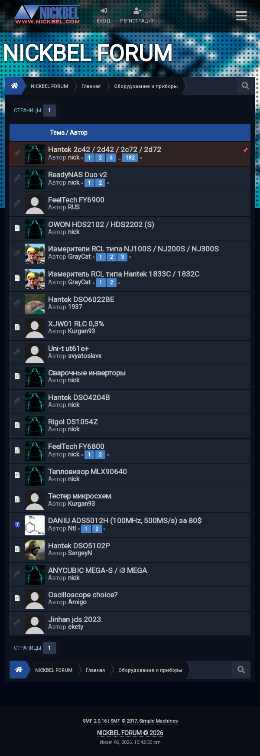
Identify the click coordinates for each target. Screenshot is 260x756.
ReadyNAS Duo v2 (77, 174)
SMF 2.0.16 (95, 721)
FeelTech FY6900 (76, 200)
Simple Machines (158, 721)
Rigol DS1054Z (73, 421)
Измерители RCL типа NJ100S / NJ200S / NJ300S (133, 248)
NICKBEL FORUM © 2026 (130, 733)
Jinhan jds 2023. (75, 619)
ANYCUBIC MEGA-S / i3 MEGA (97, 570)
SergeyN (80, 553)
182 (130, 158)
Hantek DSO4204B (79, 397)
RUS (74, 207)
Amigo (77, 602)
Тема (57, 132)
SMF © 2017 (123, 721)
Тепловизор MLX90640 (87, 471)
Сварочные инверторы (87, 372)
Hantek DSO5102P (79, 545)
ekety (75, 627)
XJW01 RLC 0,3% (76, 323)
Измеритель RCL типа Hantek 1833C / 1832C (123, 274)
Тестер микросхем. (80, 496)
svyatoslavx (84, 356)
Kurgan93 (81, 331)
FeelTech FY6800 (76, 446)
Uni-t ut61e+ (68, 348)
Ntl (72, 528)
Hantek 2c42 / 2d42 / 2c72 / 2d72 (104, 149)
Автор (79, 132)
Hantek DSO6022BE (81, 299)
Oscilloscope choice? (82, 594)
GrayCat (79, 257)
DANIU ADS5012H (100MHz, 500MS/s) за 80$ (125, 520)
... (120, 158)
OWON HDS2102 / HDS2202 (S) (101, 224)
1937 (75, 307)
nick (73, 157)
